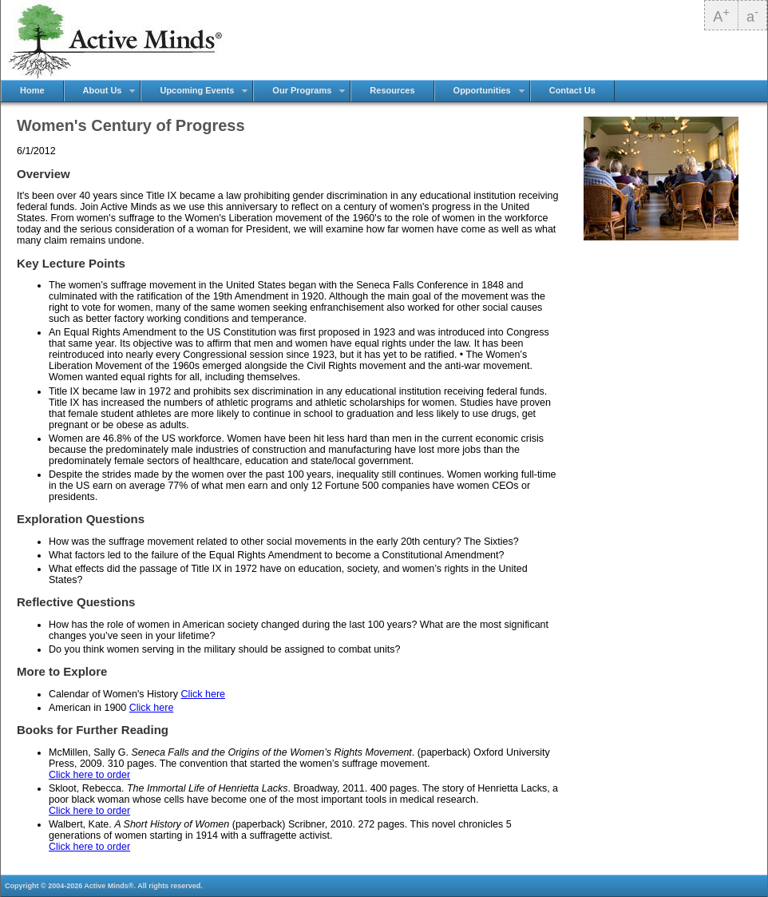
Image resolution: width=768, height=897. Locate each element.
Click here (202, 694)
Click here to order (89, 774)
